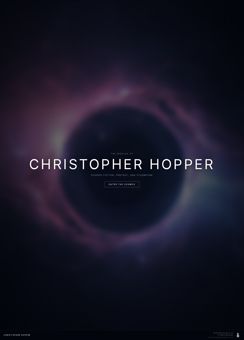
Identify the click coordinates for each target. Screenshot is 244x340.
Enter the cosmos (122, 184)
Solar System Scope (221, 337)
